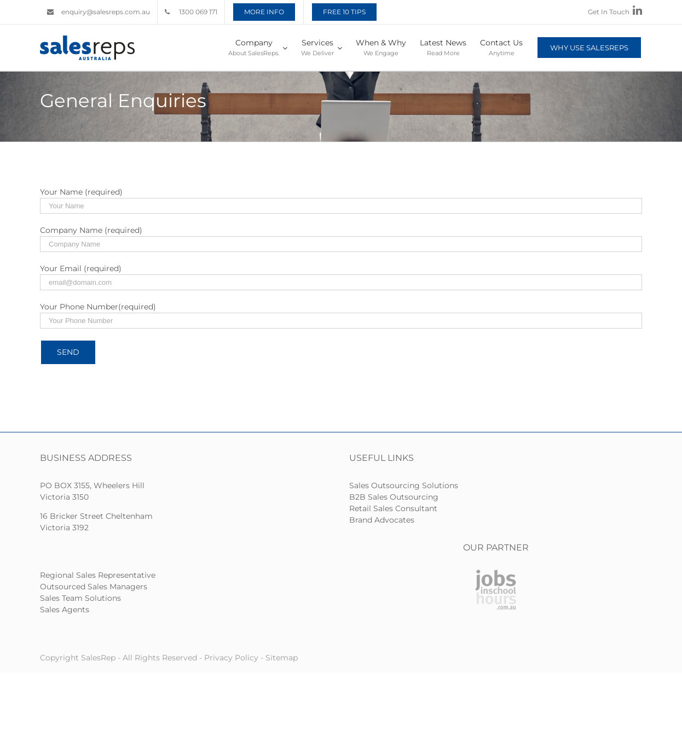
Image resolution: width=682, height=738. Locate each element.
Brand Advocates (381, 520)
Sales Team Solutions (80, 598)
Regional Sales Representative (97, 575)
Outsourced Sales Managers (93, 586)
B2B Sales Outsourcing (393, 497)
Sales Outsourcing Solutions (403, 485)
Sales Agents (64, 609)
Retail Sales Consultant (393, 508)
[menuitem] (98, 12)
